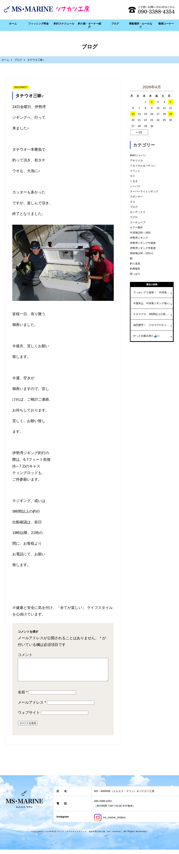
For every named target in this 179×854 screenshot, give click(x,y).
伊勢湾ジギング (139, 237)
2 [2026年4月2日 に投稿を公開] (152, 101)
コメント (25, 655)
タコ (132, 201)
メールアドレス (32, 707)
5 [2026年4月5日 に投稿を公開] (170, 101)
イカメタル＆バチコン (143, 165)
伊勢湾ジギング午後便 (143, 242)
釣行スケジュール (64, 23)
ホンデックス (137, 212)
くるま (134, 181)
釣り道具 (135, 263)
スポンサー (136, 196)
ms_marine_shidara (110, 821)
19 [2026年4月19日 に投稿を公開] (170, 113)
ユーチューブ (137, 222)
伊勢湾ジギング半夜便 (143, 248)
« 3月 (139, 132)
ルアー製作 (136, 227)
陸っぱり (135, 273)
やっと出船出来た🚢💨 (146, 335)
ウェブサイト (29, 717)
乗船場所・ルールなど (140, 25)
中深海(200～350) (140, 232)
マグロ (134, 217)
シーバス (135, 186)
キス (132, 175)
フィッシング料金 (38, 23)
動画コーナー (166, 23)
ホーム (13, 23)
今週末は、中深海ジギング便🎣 (151, 303)
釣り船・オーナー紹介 (89, 25)
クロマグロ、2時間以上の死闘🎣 (152, 314)
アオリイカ (136, 160)
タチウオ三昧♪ (29, 95)
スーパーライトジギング (144, 191)
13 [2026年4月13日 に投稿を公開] (133, 113)
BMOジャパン (138, 155)
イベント (135, 170)
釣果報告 (135, 268)
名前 (23, 696)
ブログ (115, 23)
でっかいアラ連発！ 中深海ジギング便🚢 (153, 292)
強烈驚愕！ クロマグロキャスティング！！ (153, 324)
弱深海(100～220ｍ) (141, 253)
